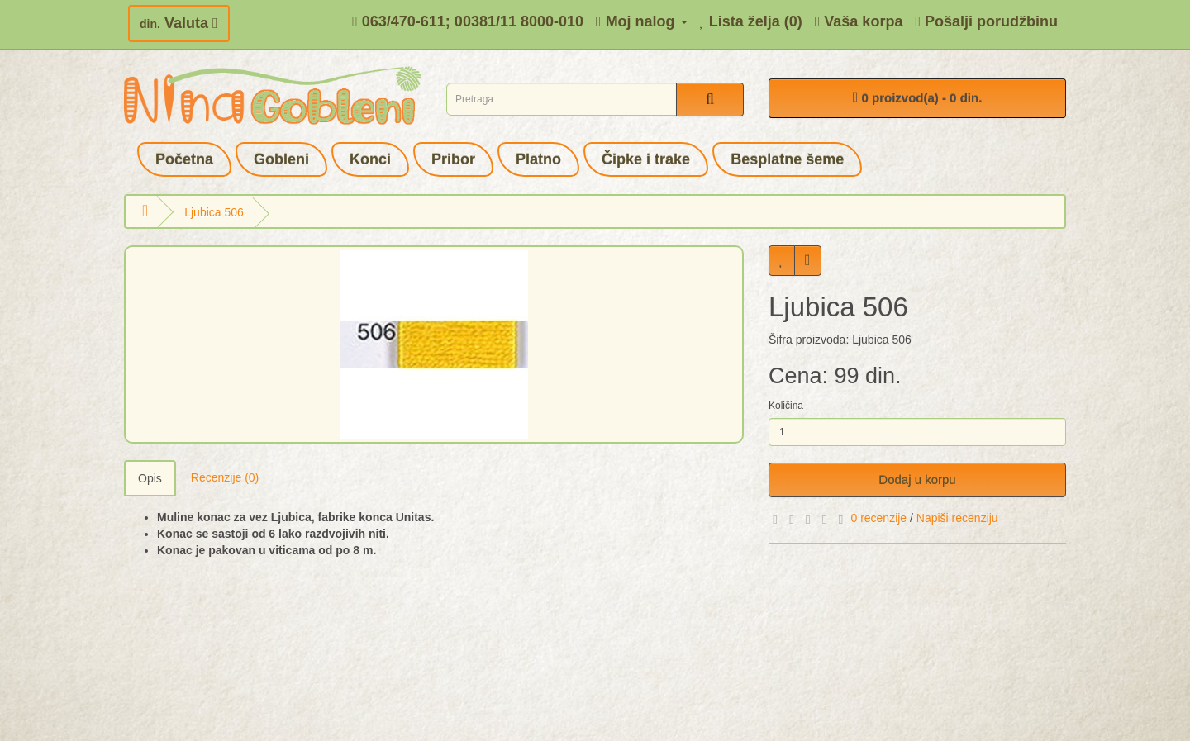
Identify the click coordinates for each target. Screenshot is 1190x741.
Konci (370, 159)
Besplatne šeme (787, 159)
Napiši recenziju (957, 518)
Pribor (453, 159)
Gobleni (281, 159)
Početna (184, 159)
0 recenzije (878, 518)
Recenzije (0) (225, 477)
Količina (786, 405)
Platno (538, 159)
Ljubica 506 (214, 212)
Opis (150, 478)
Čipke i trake (646, 159)
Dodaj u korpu (916, 480)
